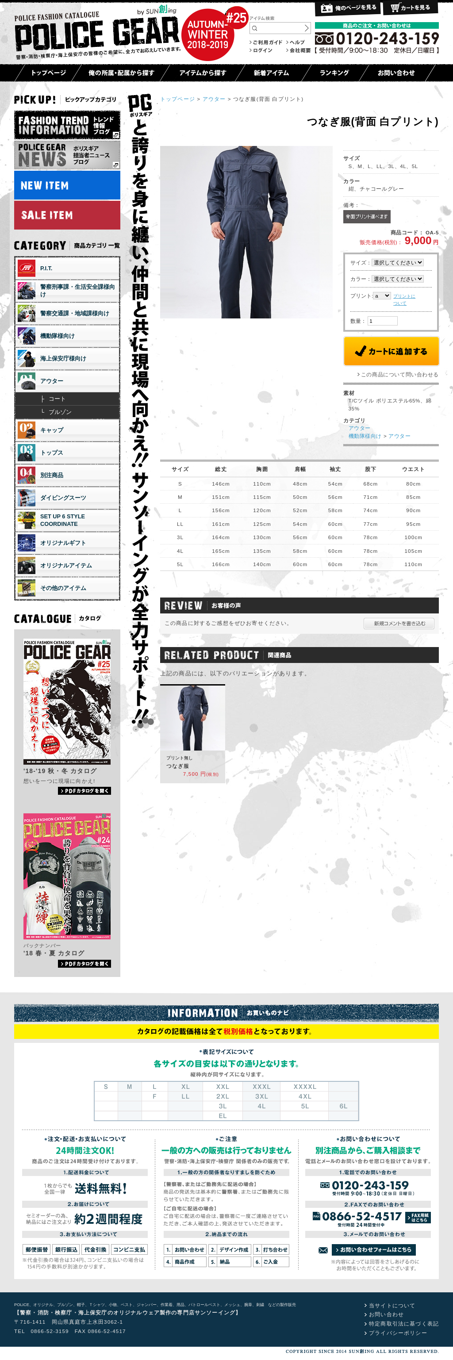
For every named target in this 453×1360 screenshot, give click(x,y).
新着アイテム (273, 73)
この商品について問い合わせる (400, 374)
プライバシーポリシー (398, 1333)
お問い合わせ (397, 73)
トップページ (48, 73)
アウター (214, 99)
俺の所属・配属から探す (120, 73)
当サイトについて (392, 1305)
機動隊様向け (365, 436)
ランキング (335, 73)
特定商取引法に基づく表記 (404, 1323)
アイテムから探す (202, 73)
